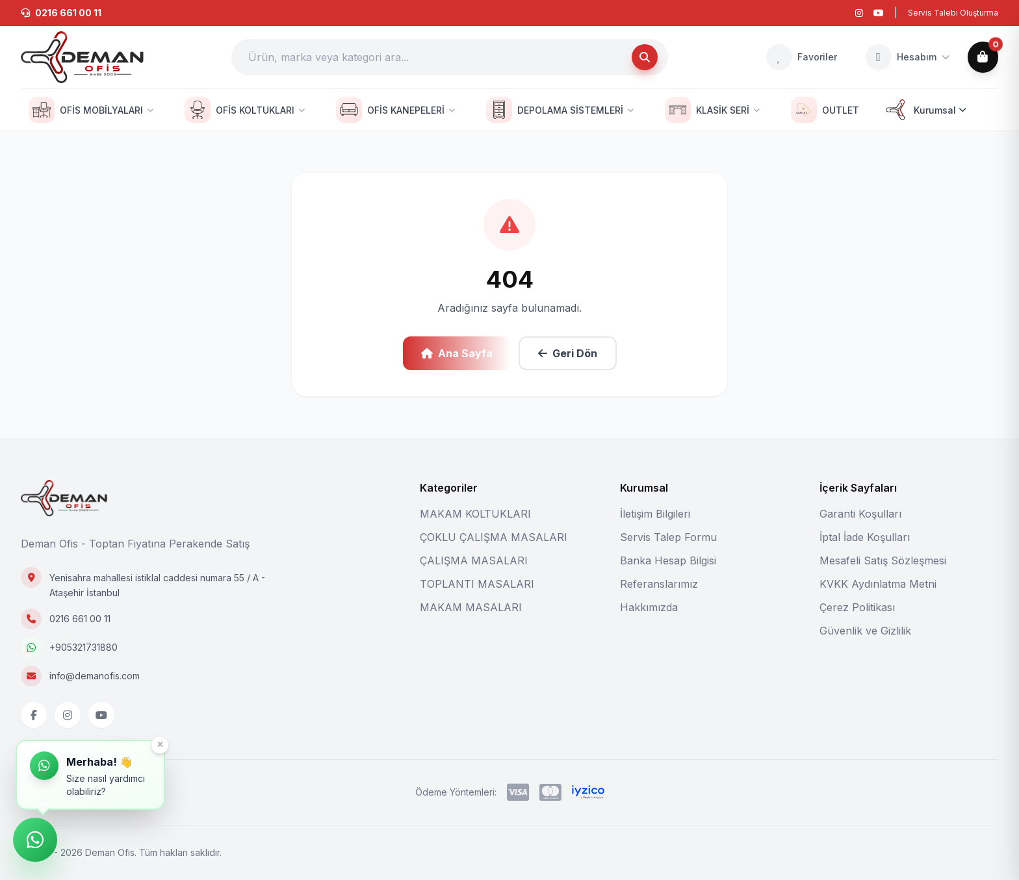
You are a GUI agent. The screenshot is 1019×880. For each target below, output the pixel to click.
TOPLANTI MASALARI (477, 583)
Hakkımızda (649, 607)
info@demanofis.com (94, 675)
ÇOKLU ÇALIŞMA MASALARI (493, 537)
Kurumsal (924, 109)
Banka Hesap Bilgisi (668, 560)
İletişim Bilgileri (655, 513)
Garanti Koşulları (860, 513)
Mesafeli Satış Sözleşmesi (882, 560)
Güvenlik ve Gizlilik (865, 630)
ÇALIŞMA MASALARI (474, 560)
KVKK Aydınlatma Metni (877, 583)
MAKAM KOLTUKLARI (475, 513)
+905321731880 (83, 647)
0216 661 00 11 (79, 618)
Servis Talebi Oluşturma (953, 13)
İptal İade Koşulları (864, 537)
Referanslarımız (659, 583)
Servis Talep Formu (668, 537)
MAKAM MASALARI (471, 607)
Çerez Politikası (857, 607)
